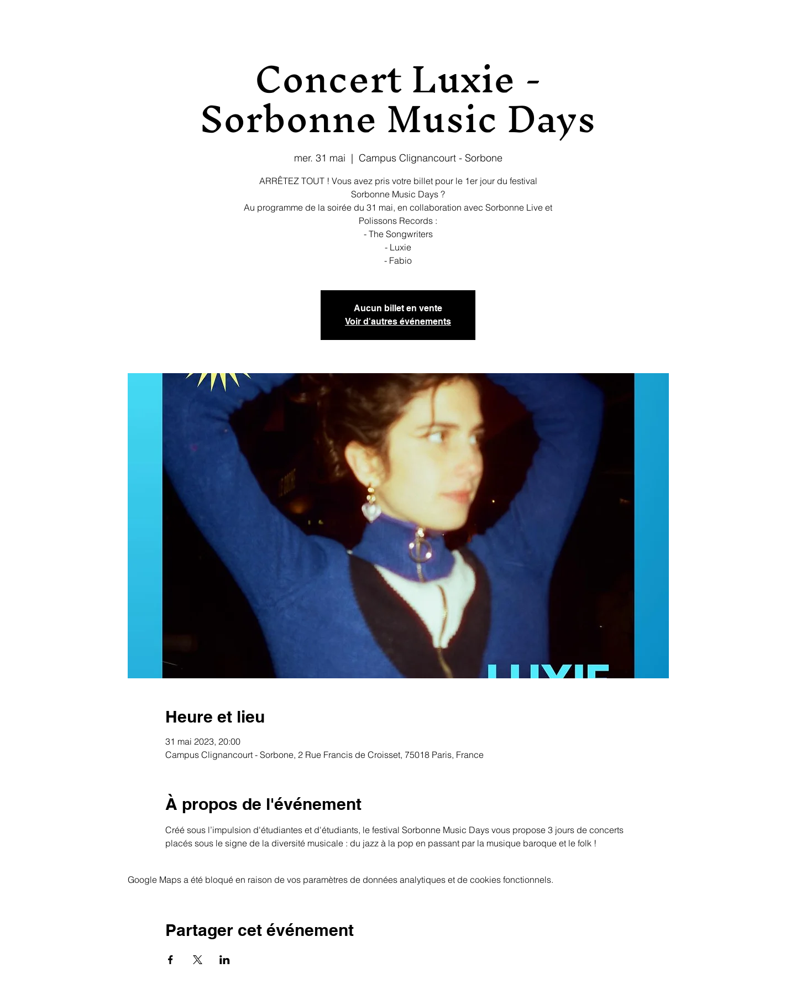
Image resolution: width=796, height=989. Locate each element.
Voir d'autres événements (398, 321)
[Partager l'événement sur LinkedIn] (224, 959)
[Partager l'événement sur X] (197, 959)
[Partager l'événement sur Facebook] (170, 959)
